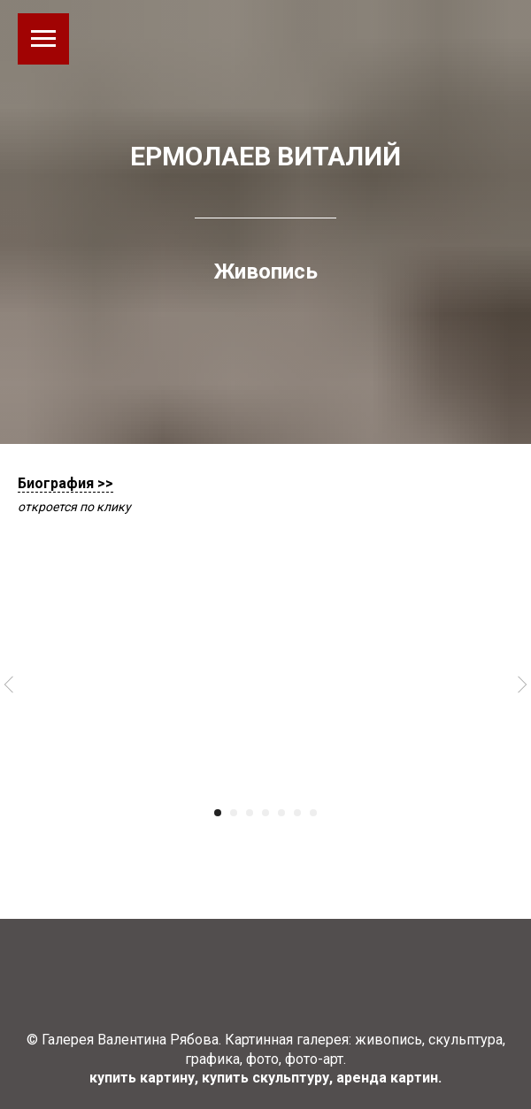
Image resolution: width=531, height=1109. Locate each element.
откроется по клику (74, 507)
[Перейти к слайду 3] (249, 812)
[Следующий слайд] (522, 685)
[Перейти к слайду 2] (233, 812)
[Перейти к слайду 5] (281, 812)
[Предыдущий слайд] (8, 685)
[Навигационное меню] (43, 39)
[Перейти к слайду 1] (217, 812)
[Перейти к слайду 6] (297, 812)
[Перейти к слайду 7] (313, 812)
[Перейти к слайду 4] (265, 812)
